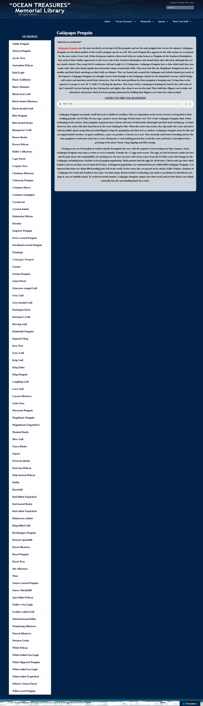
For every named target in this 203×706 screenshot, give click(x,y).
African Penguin (21, 50)
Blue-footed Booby (22, 122)
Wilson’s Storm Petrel (24, 683)
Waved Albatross (21, 633)
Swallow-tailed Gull (23, 611)
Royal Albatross (21, 547)
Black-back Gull (21, 94)
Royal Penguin (20, 554)
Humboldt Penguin (23, 331)
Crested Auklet (20, 209)
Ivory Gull (18, 352)
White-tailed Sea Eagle (25, 669)
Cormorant (18, 202)
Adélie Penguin (20, 43)
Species (161, 21)
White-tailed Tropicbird (25, 676)
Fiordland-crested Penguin (27, 245)
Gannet (16, 266)
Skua (15, 575)
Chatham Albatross (23, 173)
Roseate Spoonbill (22, 539)
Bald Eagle (18, 72)
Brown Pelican (20, 144)
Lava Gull (17, 388)
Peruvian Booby (21, 460)
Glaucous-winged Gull (24, 288)
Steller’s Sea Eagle (22, 604)
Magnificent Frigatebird (25, 424)
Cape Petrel (18, 158)
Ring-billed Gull (21, 525)
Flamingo (17, 252)
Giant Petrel (19, 281)
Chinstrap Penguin (22, 180)
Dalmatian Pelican (22, 216)
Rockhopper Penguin (24, 532)
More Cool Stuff (180, 21)
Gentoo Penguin (21, 273)
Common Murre (21, 187)
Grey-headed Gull (22, 302)
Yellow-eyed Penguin (23, 690)
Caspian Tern (19, 166)
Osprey (16, 453)
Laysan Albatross (22, 396)
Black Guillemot (21, 79)
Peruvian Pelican (21, 468)
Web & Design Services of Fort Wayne (73, 702)
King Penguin (20, 374)
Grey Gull (17, 295)
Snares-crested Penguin (25, 583)
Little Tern (18, 403)
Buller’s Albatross (22, 151)
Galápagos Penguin (23, 259)
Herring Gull (19, 324)
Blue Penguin (19, 115)
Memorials (146, 21)
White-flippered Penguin (26, 662)
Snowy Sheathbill (22, 590)
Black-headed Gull (22, 108)
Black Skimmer (21, 86)
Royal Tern (18, 561)
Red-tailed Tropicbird (24, 511)
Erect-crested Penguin (24, 237)
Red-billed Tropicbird (24, 496)
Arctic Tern (18, 58)
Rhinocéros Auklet (22, 518)
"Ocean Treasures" (124, 21)
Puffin (15, 482)
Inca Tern (17, 345)
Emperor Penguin (22, 230)
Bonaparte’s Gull (21, 130)
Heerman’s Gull (21, 317)
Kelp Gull (17, 360)
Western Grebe (20, 640)
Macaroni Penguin (22, 410)
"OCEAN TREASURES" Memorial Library (40, 8)
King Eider (18, 367)
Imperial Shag (20, 338)
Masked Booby (20, 432)
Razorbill (17, 489)
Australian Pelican (22, 65)
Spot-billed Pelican (22, 597)
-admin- (163, 702)
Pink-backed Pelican (23, 475)
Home (107, 21)
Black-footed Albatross (25, 101)
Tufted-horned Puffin (24, 619)
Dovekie (16, 223)
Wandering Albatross (24, 626)
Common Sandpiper (23, 194)
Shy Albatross (20, 568)
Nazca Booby (19, 446)
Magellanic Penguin (23, 417)
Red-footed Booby (22, 504)
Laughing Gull (20, 381)
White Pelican (20, 647)
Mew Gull (17, 439)
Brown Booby (20, 137)
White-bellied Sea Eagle (25, 655)
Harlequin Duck (21, 309)
